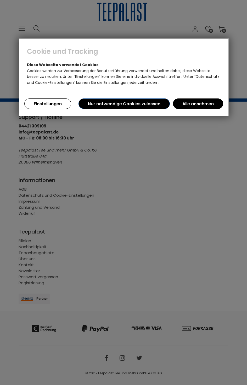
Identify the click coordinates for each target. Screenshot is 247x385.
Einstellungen (48, 104)
